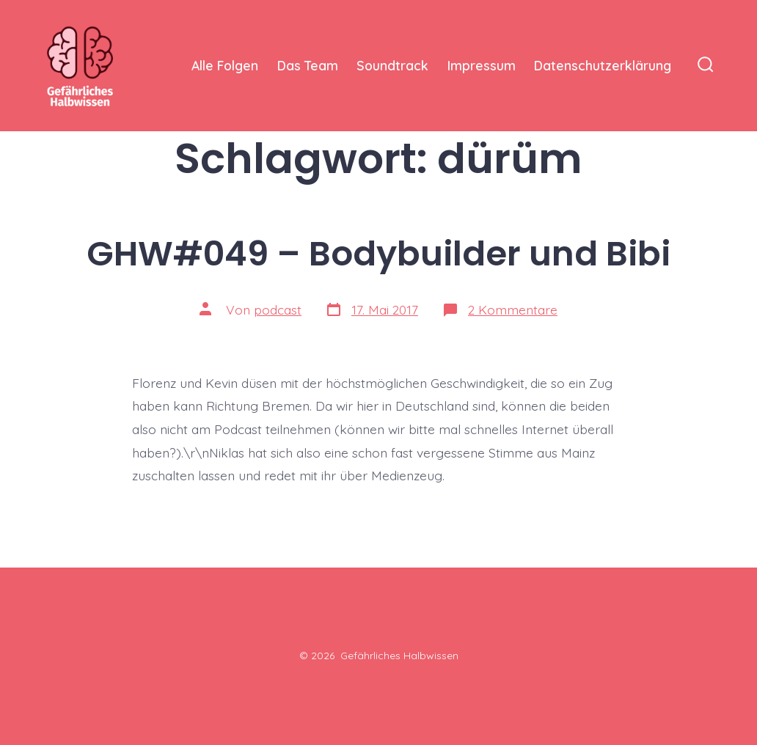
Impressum (481, 65)
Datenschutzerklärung (602, 65)
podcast (277, 309)
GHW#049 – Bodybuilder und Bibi (378, 253)
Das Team (307, 65)
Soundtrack (392, 65)
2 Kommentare (512, 309)
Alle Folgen (224, 65)
